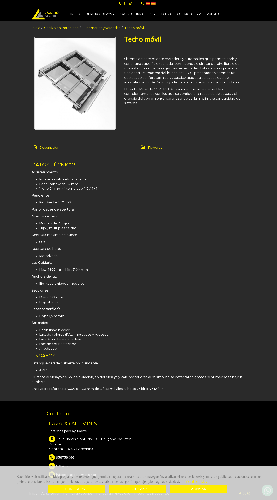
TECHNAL (166, 14)
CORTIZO (125, 14)
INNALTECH (146, 14)
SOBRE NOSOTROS (99, 14)
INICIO (75, 14)
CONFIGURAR (76, 489)
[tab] (85, 147)
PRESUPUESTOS (209, 14)
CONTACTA (185, 14)
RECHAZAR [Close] (137, 489)
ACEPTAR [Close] (199, 489)
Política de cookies (194, 482)
